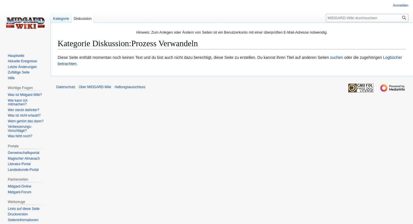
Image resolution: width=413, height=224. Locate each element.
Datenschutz (65, 87)
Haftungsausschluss (129, 87)
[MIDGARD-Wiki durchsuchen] (367, 18)
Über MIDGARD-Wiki (95, 87)
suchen (336, 57)
